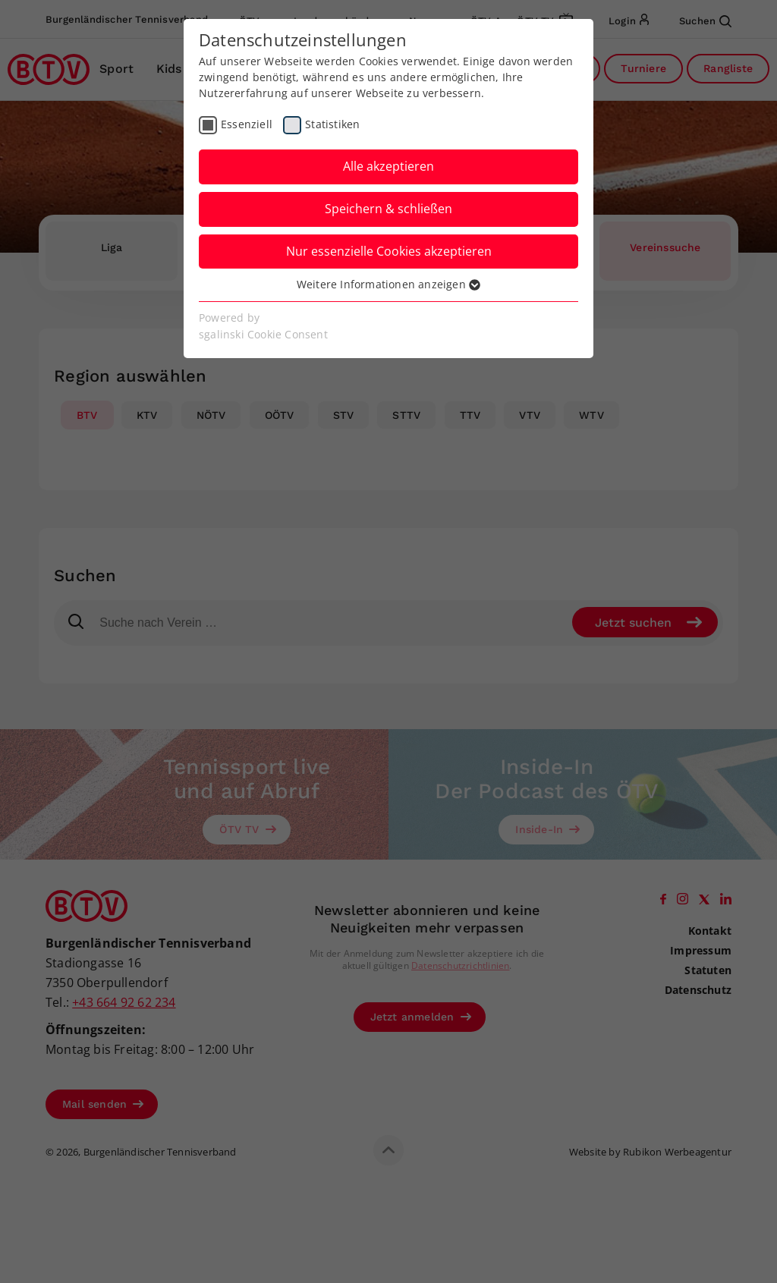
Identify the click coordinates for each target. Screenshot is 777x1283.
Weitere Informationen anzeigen (388, 284)
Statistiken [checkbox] (332, 124)
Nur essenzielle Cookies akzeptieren (389, 251)
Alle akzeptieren (388, 166)
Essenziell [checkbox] (246, 124)
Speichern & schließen (388, 208)
